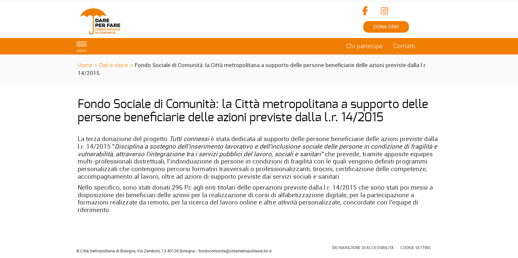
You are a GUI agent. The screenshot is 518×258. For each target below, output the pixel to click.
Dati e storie (113, 65)
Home (85, 65)
